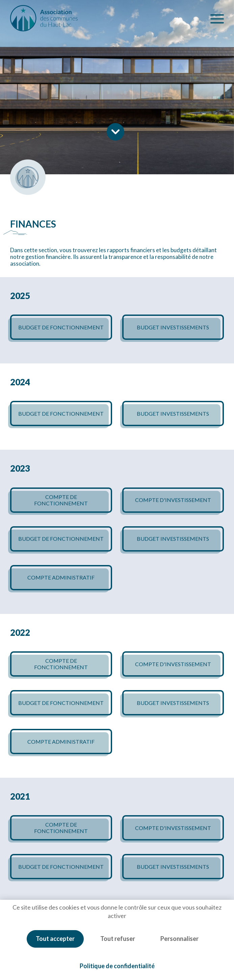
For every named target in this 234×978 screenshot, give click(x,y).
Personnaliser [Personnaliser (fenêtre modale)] (179, 938)
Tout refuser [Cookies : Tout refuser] (117, 938)
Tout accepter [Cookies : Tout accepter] (55, 938)
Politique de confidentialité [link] (117, 966)
